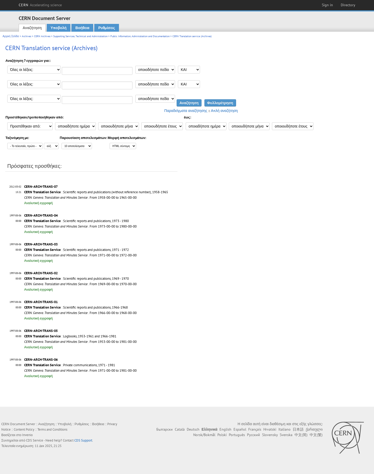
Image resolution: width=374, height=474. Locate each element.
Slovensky (270, 434)
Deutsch (193, 429)
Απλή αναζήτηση (224, 110)
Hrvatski (269, 429)
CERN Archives (42, 36)
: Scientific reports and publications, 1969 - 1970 (76, 278)
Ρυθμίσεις (106, 27)
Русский (253, 434)
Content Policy (24, 429)
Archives (26, 36)
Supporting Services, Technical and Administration (80, 36)
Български (164, 429)
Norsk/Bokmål (204, 434)
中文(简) (301, 434)
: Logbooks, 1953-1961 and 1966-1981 (70, 336)
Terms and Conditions (52, 429)
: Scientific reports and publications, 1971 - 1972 (76, 250)
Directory (348, 5)
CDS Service (34, 440)
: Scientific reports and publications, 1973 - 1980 (76, 221)
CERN (40, 5)
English (225, 429)
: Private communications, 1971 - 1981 (69, 365)
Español (239, 429)
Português (237, 434)
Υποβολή (58, 27)
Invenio (27, 435)
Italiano (284, 429)
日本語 (298, 429)
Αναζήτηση (32, 27)
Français (254, 429)
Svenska (286, 434)
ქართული (314, 429)
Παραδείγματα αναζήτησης (185, 110)
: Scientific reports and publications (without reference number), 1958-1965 (96, 192)
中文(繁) (316, 434)
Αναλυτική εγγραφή (38, 203)
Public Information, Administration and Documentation (140, 36)
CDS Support (83, 440)
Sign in (327, 5)
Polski (222, 434)
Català (180, 429)
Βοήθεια (82, 27)
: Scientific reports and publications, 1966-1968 (76, 307)
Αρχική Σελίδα (11, 36)
